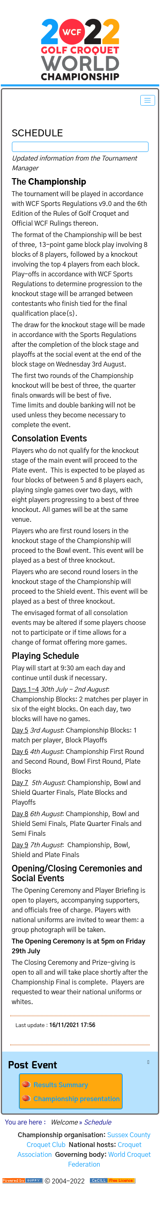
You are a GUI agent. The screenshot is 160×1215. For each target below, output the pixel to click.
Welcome (64, 1122)
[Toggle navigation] (147, 100)
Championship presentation (71, 1098)
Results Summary (55, 1084)
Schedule (11, 124)
